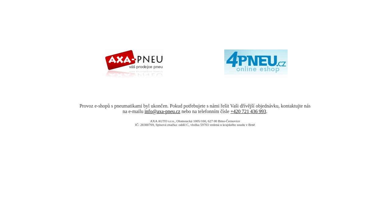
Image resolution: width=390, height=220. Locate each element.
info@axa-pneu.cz (162, 111)
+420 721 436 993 (248, 111)
